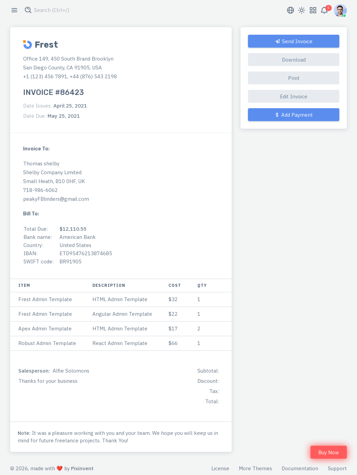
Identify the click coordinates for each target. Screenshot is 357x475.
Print (294, 78)
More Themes (255, 468)
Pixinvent (82, 468)
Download (294, 59)
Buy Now (328, 452)
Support (337, 468)
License (220, 468)
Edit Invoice (293, 96)
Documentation (300, 468)
